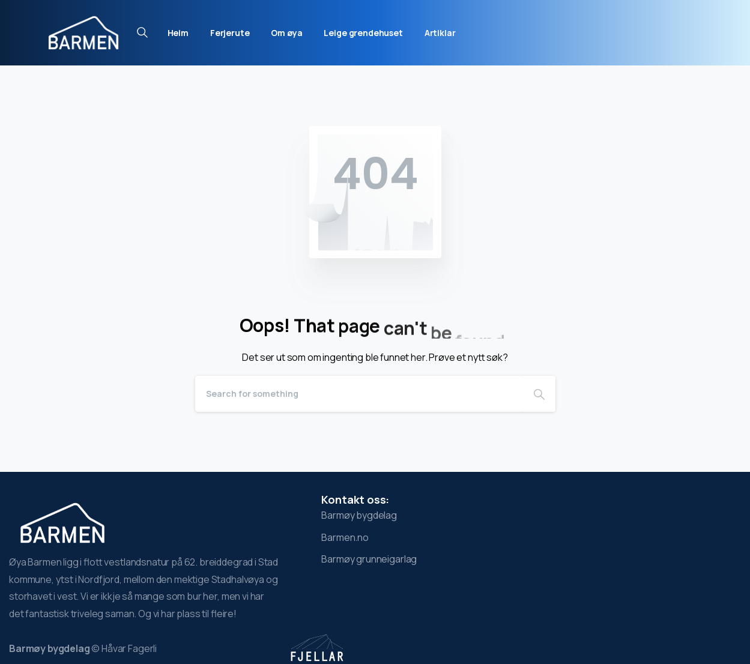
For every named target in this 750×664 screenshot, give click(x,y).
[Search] (359, 394)
